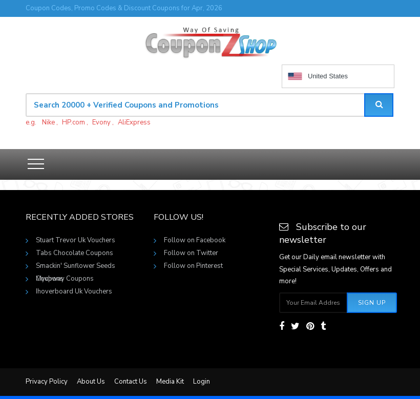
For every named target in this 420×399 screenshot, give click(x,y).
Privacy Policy (47, 381)
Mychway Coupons (65, 278)
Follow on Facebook (194, 240)
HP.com (73, 122)
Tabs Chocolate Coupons (74, 253)
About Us (91, 381)
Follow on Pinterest (193, 265)
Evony (101, 122)
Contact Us (130, 381)
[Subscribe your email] (313, 302)
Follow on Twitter (191, 253)
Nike (48, 122)
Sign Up (372, 303)
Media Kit (170, 381)
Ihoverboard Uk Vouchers (74, 291)
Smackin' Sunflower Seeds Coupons (75, 266)
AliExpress (134, 122)
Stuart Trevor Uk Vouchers (75, 240)
